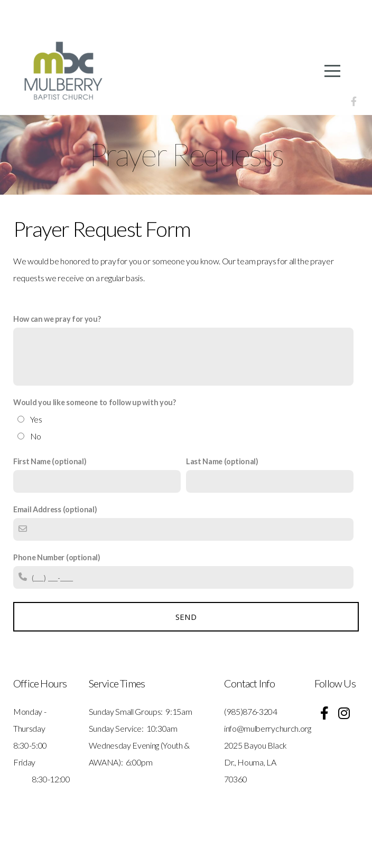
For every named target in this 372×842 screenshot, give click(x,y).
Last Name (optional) (222, 461)
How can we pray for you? (56, 318)
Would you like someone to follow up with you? (94, 402)
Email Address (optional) (55, 509)
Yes (36, 419)
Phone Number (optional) (56, 557)
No (35, 436)
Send (186, 616)
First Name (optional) (49, 461)
